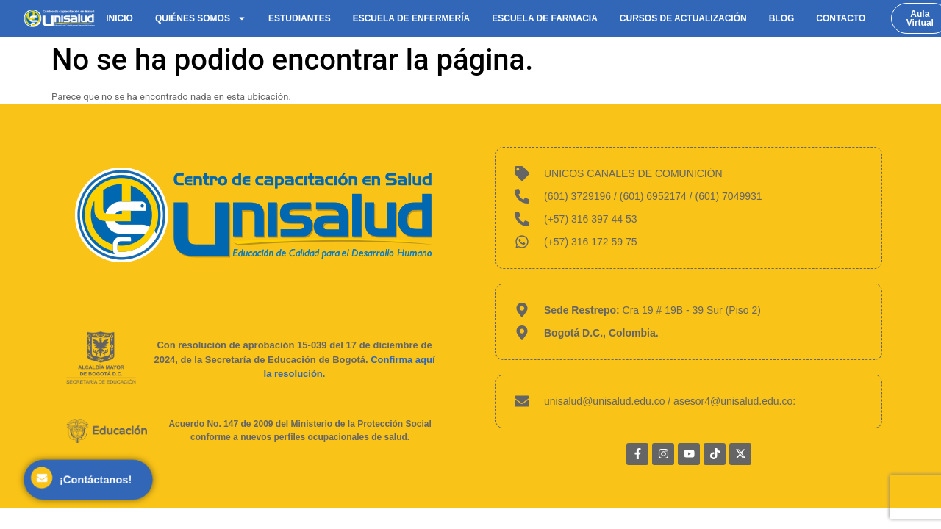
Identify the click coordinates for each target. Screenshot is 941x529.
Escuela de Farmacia (545, 18)
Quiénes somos (200, 18)
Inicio (119, 18)
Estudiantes (299, 18)
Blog (782, 18)
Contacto (840, 18)
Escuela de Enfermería (411, 18)
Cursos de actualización (683, 18)
